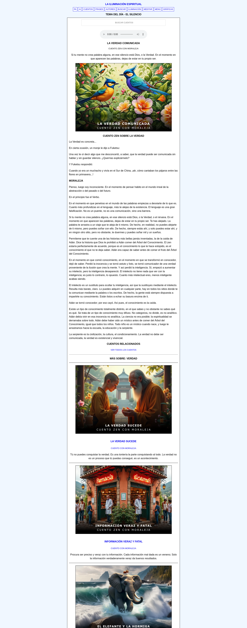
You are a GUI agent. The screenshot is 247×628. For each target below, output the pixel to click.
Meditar (148, 9)
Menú (158, 9)
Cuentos (88, 9)
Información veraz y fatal (123, 541)
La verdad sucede (123, 441)
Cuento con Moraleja (123, 448)
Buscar (122, 9)
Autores (110, 9)
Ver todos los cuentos (123, 350)
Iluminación (134, 9)
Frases (99, 9)
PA (75, 9)
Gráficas (168, 9)
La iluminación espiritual (123, 4)
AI (80, 9)
